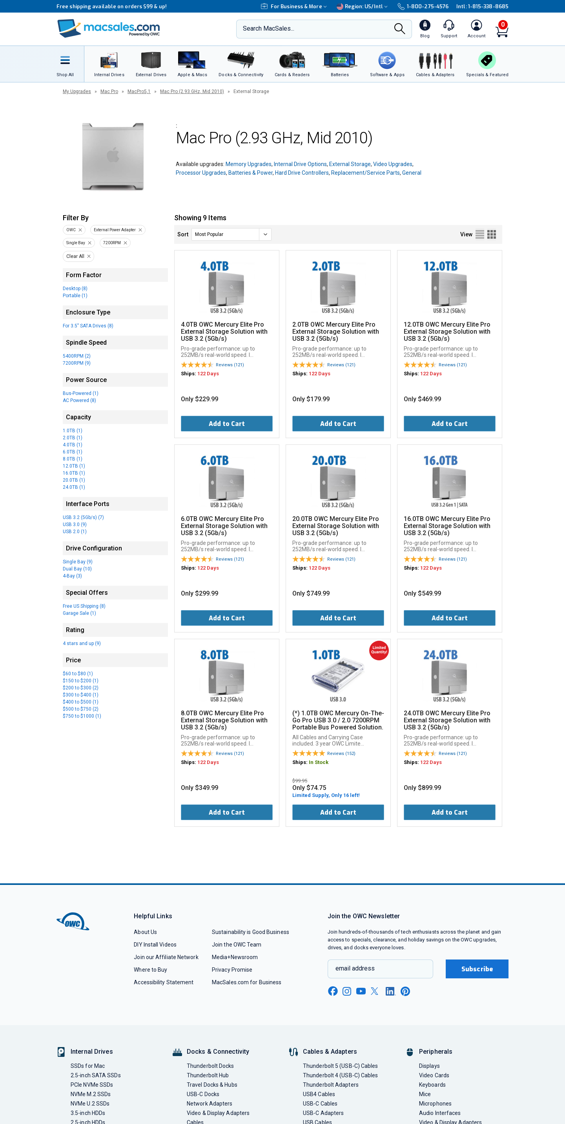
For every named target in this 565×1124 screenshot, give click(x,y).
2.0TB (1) (72, 437)
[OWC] (108, 29)
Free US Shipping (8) (84, 606)
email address (355, 968)
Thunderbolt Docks (210, 1066)
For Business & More (295, 6)
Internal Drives (92, 1051)
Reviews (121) (230, 364)
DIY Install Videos (155, 944)
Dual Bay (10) (77, 569)
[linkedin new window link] (391, 991)
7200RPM (112, 243)
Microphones (435, 1103)
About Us (145, 932)
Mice (425, 1094)
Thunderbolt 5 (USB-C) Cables (340, 1066)
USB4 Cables (319, 1094)
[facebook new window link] (333, 991)
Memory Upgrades (249, 164)
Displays (429, 1066)
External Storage (350, 164)
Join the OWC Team (237, 944)
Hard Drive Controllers (302, 173)
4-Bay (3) (72, 576)
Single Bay (75, 243)
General (411, 173)
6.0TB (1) (72, 452)
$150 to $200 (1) (80, 681)
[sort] (231, 234)
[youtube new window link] (361, 991)
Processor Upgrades (201, 173)
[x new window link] (376, 991)
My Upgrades (77, 91)
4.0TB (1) (72, 445)
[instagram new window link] (347, 991)
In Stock (318, 762)
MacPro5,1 (139, 91)
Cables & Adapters (330, 1051)
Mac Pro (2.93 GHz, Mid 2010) (192, 91)
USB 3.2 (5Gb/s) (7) (83, 517)
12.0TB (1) (74, 466)
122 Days (208, 373)
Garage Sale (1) (79, 613)
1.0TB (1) (72, 430)
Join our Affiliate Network (166, 957)
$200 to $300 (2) (80, 688)
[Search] (400, 29)
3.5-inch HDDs (88, 1113)
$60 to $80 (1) (78, 673)
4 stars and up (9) (82, 643)
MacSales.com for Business (246, 982)
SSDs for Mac (88, 1066)
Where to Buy (150, 970)
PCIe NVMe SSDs (92, 1085)
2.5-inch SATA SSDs (96, 1075)
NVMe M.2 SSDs (91, 1094)
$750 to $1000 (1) (82, 716)
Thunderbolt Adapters (331, 1085)
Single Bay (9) (78, 562)
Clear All (75, 256)
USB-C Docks (203, 1094)
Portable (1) (75, 295)
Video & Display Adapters (218, 1113)
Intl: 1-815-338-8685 (482, 6)
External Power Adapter (115, 230)
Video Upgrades (392, 164)
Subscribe (477, 969)
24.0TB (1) (74, 487)
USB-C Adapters (323, 1113)
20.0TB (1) (74, 480)
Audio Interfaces (440, 1113)
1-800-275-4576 (422, 6)
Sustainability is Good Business (250, 932)
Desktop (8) (75, 288)
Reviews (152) (341, 753)
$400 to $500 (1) (80, 702)
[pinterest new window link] (405, 991)
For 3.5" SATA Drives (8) (88, 326)
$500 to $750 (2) (80, 709)
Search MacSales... (268, 28)
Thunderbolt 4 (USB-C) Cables (340, 1075)
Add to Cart (227, 424)
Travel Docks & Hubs (212, 1085)
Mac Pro (109, 91)
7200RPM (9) (77, 363)
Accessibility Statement (163, 982)
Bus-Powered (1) (80, 393)
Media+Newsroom (235, 957)
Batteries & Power (250, 173)
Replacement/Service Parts (365, 173)
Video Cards (434, 1075)
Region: (363, 6)
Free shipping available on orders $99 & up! (111, 6)
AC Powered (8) (79, 400)
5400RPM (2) (77, 356)
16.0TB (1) (74, 473)
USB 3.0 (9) (75, 524)
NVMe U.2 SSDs (90, 1103)
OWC (71, 230)
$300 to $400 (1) (80, 695)
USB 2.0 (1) (75, 531)
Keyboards (432, 1085)
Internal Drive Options (300, 164)
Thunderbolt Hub (208, 1075)
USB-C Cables (320, 1103)
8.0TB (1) (72, 459)
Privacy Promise (232, 970)
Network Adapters (209, 1103)
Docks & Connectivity (218, 1051)
